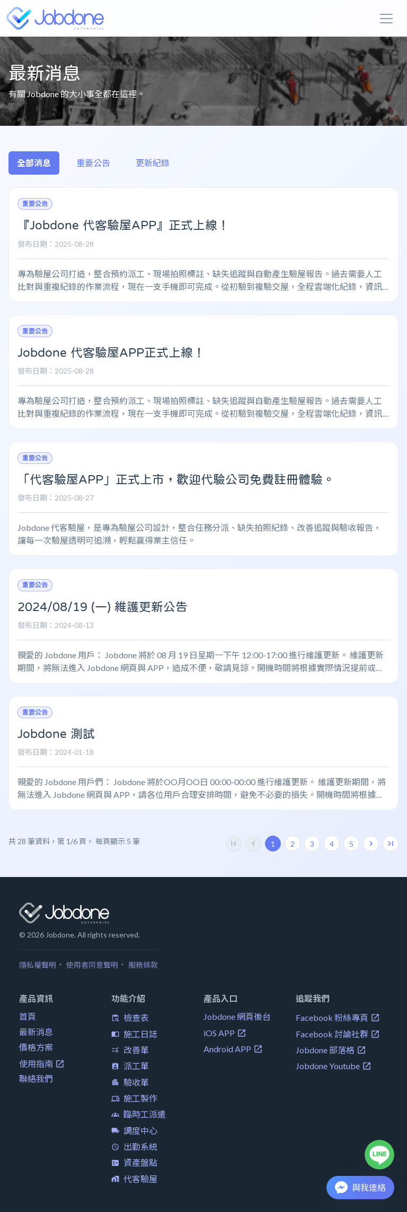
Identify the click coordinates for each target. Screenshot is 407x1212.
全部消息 (34, 163)
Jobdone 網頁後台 (237, 1016)
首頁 (27, 1016)
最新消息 (36, 1032)
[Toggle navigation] (386, 18)
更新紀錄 (153, 163)
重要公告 (93, 163)
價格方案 (36, 1047)
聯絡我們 (36, 1078)
